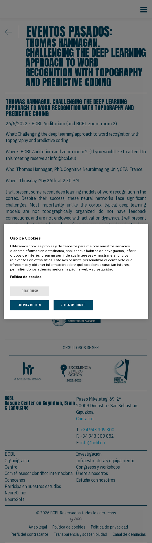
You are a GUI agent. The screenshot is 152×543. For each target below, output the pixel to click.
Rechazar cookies (73, 305)
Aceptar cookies (30, 305)
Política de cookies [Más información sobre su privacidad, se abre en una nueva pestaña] (25, 277)
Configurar (30, 291)
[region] (76, 271)
